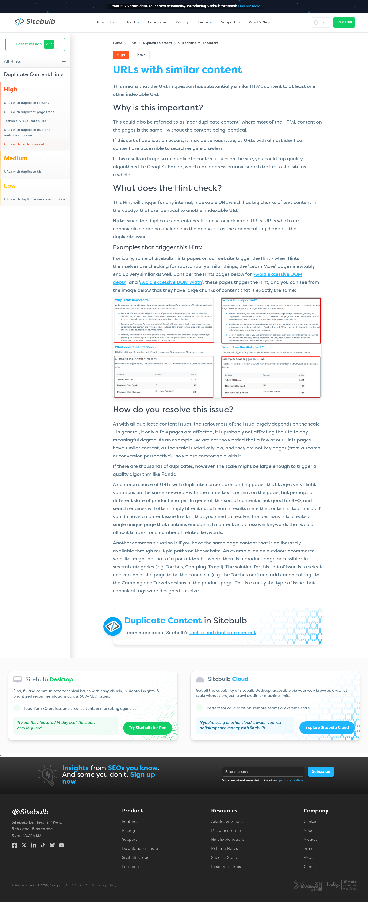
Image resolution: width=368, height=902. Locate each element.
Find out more (249, 6)
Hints (132, 43)
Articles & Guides (227, 822)
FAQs (308, 858)
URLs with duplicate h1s (22, 171)
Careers (311, 867)
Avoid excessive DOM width (171, 283)
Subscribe (321, 771)
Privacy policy (103, 885)
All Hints (12, 62)
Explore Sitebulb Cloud (327, 728)
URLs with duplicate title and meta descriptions (27, 133)
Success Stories (225, 858)
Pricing (182, 22)
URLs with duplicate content (26, 103)
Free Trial (344, 22)
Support (129, 840)
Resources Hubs (226, 867)
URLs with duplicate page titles (29, 112)
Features (130, 822)
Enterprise (157, 22)
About (309, 831)
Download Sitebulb (140, 849)
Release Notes (224, 849)
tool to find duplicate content (222, 633)
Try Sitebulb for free (147, 728)
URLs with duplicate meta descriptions (34, 199)
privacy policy (291, 780)
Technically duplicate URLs (25, 121)
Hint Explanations (228, 840)
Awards (311, 840)
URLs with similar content (24, 144)
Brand (309, 849)
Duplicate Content (157, 43)
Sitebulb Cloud (136, 858)
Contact (311, 822)
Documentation (226, 831)
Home (117, 43)
